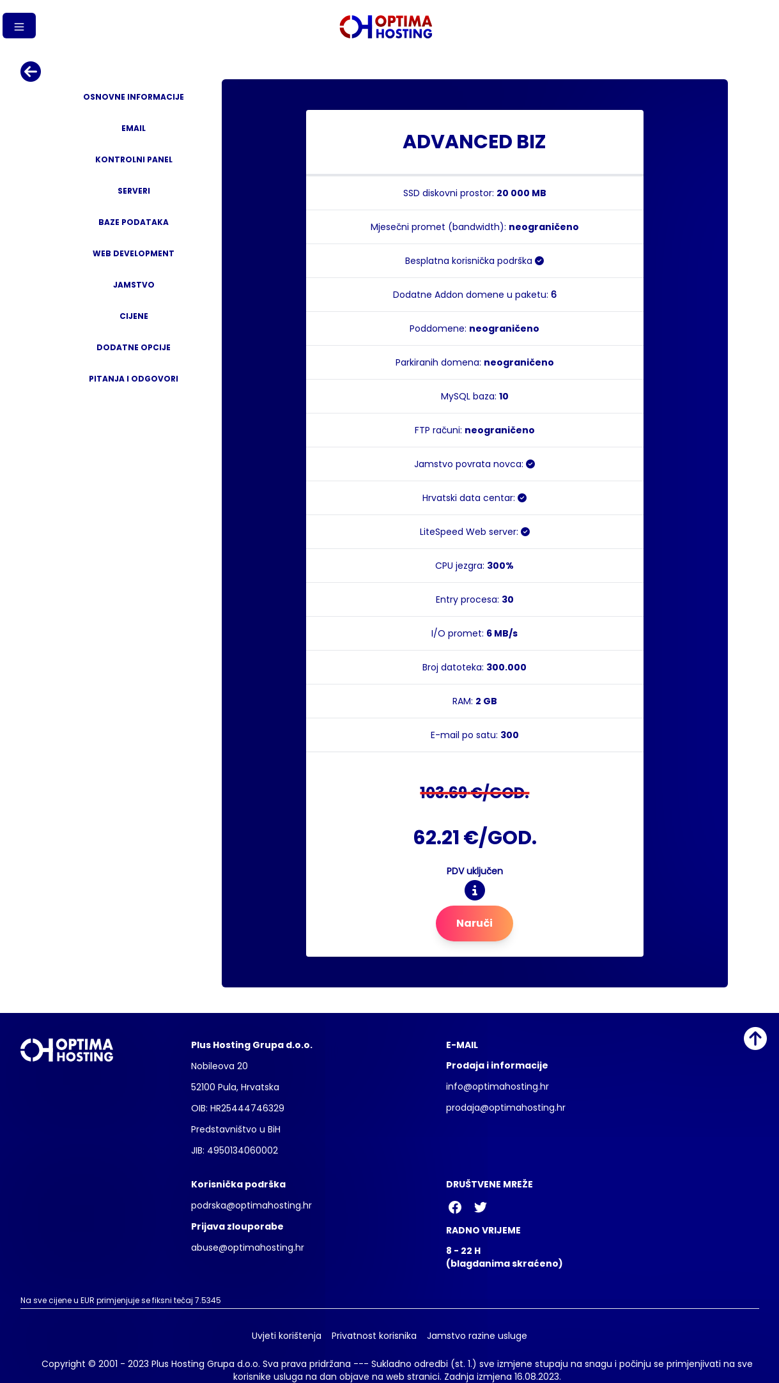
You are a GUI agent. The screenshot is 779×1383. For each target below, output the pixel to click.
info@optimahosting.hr (497, 1086)
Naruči (474, 923)
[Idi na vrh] (755, 1038)
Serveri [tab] (134, 190)
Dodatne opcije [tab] (133, 347)
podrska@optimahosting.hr (251, 1205)
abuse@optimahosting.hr (247, 1247)
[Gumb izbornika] (19, 25)
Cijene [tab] (134, 316)
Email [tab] (133, 128)
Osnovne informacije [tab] (133, 96)
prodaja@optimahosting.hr (506, 1107)
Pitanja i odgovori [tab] (133, 378)
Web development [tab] (133, 253)
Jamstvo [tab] (134, 284)
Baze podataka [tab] (133, 222)
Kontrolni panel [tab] (134, 159)
